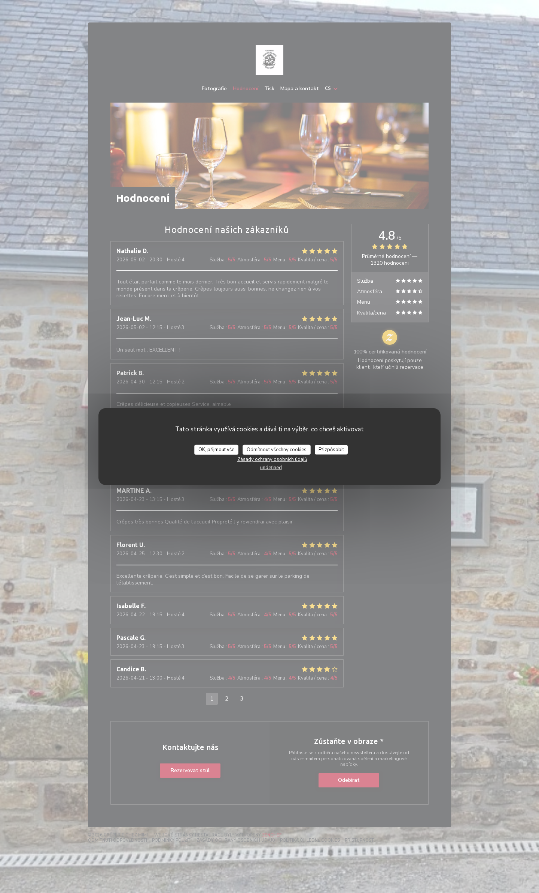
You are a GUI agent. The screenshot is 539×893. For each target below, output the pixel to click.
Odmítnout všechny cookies (277, 449)
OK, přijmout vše (216, 449)
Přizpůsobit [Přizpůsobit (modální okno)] (331, 449)
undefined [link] (271, 467)
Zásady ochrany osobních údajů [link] (272, 459)
